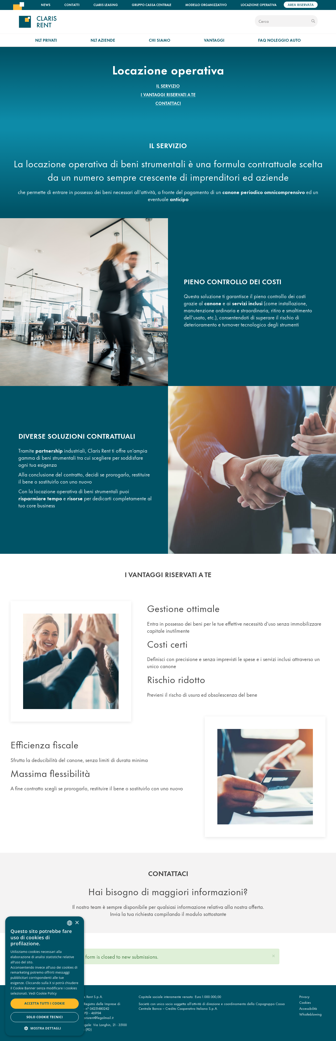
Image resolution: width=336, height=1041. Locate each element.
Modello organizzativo (206, 4)
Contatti (72, 4)
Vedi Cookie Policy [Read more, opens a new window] (43, 993)
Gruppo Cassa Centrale (151, 4)
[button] (273, 955)
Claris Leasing (105, 4)
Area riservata (301, 4)
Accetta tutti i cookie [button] (44, 1003)
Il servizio (168, 85)
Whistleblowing (310, 1014)
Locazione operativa (258, 4)
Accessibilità (308, 1008)
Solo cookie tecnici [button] (45, 1017)
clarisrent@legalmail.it (97, 1017)
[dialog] (44, 976)
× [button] (77, 923)
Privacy (304, 996)
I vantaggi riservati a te (168, 94)
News (45, 4)
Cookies (305, 1002)
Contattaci (168, 103)
